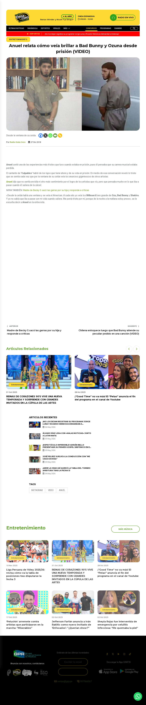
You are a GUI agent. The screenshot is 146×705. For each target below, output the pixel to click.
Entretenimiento (18, 39)
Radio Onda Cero (17, 142)
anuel (62, 490)
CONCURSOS (91, 28)
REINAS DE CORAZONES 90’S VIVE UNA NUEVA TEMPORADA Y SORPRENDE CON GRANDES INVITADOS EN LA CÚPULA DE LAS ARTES (34, 399)
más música (125, 529)
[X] (45, 135)
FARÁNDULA (32, 28)
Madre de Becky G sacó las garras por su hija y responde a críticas (56, 190)
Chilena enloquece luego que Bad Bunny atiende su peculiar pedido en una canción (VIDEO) (109, 332)
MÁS (65, 28)
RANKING (118, 28)
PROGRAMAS (105, 28)
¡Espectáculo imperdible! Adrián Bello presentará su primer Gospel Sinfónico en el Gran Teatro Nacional (67, 447)
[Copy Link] (60, 135)
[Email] (55, 135)
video (51, 490)
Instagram (37, 490)
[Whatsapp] (50, 135)
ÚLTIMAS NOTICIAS (16, 28)
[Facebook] (40, 135)
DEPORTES (45, 28)
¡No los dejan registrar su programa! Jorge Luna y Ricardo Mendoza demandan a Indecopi (66, 423)
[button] (129, 349)
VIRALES (56, 28)
